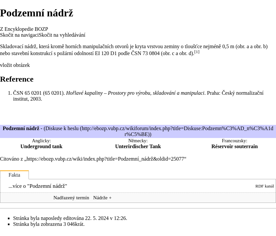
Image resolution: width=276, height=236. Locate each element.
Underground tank (41, 146)
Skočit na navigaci (19, 35)
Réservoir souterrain (234, 146)
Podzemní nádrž (47, 186)
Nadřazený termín (71, 197)
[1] (197, 51)
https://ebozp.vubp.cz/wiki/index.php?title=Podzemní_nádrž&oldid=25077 (105, 159)
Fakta (14, 175)
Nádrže (100, 197)
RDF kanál (264, 186)
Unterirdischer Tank (138, 146)
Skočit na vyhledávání (62, 35)
